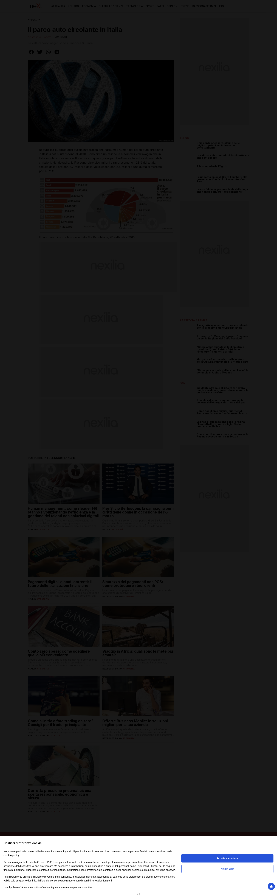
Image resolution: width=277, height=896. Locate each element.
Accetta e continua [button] (227, 858)
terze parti (58, 862)
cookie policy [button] (11, 855)
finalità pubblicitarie (14, 870)
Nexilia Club (227, 868)
